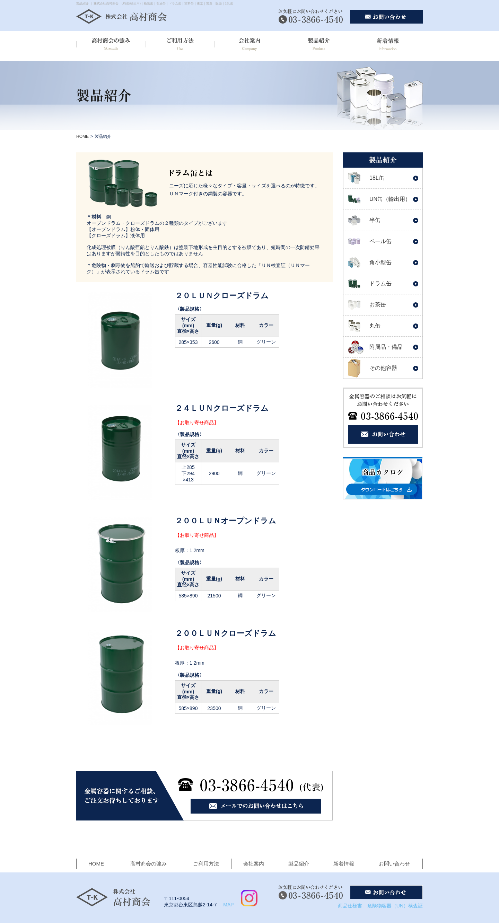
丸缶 (374, 326)
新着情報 (343, 864)
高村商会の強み (148, 864)
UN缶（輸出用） (390, 199)
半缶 (374, 220)
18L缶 (376, 178)
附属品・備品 (386, 347)
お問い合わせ (394, 864)
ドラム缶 (380, 283)
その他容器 (383, 368)
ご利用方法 (206, 864)
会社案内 (253, 864)
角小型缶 (380, 262)
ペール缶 (380, 241)
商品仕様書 (350, 905)
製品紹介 (298, 864)
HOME (82, 136)
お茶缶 (377, 305)
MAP (228, 904)
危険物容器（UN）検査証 (395, 905)
